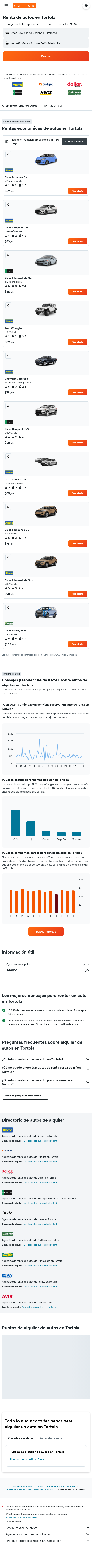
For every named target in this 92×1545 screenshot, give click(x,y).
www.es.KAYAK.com (22, 1486)
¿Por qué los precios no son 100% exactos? (48, 1540)
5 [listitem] (7, 286)
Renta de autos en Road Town (27, 1459)
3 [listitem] (14, 286)
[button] (6, 6)
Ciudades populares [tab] (20, 1438)
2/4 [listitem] (22, 286)
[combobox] (21, 24)
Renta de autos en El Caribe (61, 1486)
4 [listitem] (7, 235)
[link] (46, 931)
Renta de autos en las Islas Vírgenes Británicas (30, 1489)
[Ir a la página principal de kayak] (24, 5)
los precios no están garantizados (22, 1516)
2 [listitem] (7, 185)
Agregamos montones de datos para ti (48, 1534)
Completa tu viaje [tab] (50, 1438)
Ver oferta (77, 190)
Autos (40, 1486)
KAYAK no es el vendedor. (48, 1527)
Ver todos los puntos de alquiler (40, 1140)
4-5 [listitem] (22, 185)
